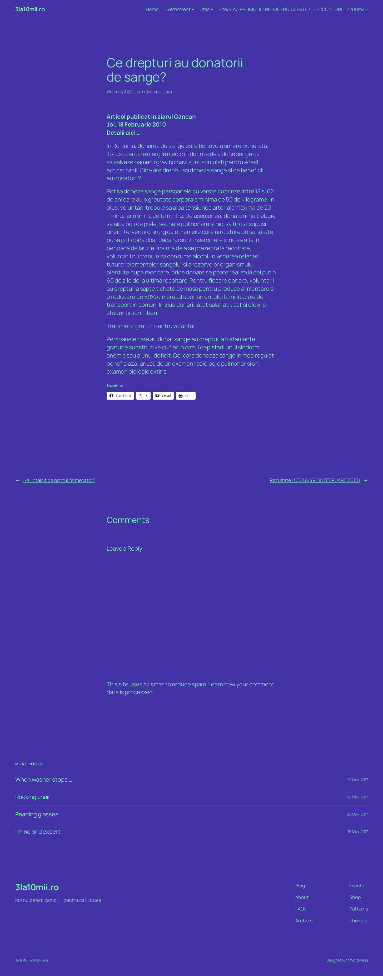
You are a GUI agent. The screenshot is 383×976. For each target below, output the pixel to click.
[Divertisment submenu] (193, 9)
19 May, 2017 (358, 831)
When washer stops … (43, 779)
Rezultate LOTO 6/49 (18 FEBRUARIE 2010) (315, 480)
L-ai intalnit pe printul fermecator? (59, 480)
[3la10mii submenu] (366, 9)
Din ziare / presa (159, 91)
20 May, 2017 (357, 779)
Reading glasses (37, 814)
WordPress (359, 960)
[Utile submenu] (212, 9)
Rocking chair (33, 797)
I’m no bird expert (38, 831)
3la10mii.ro (30, 9)
